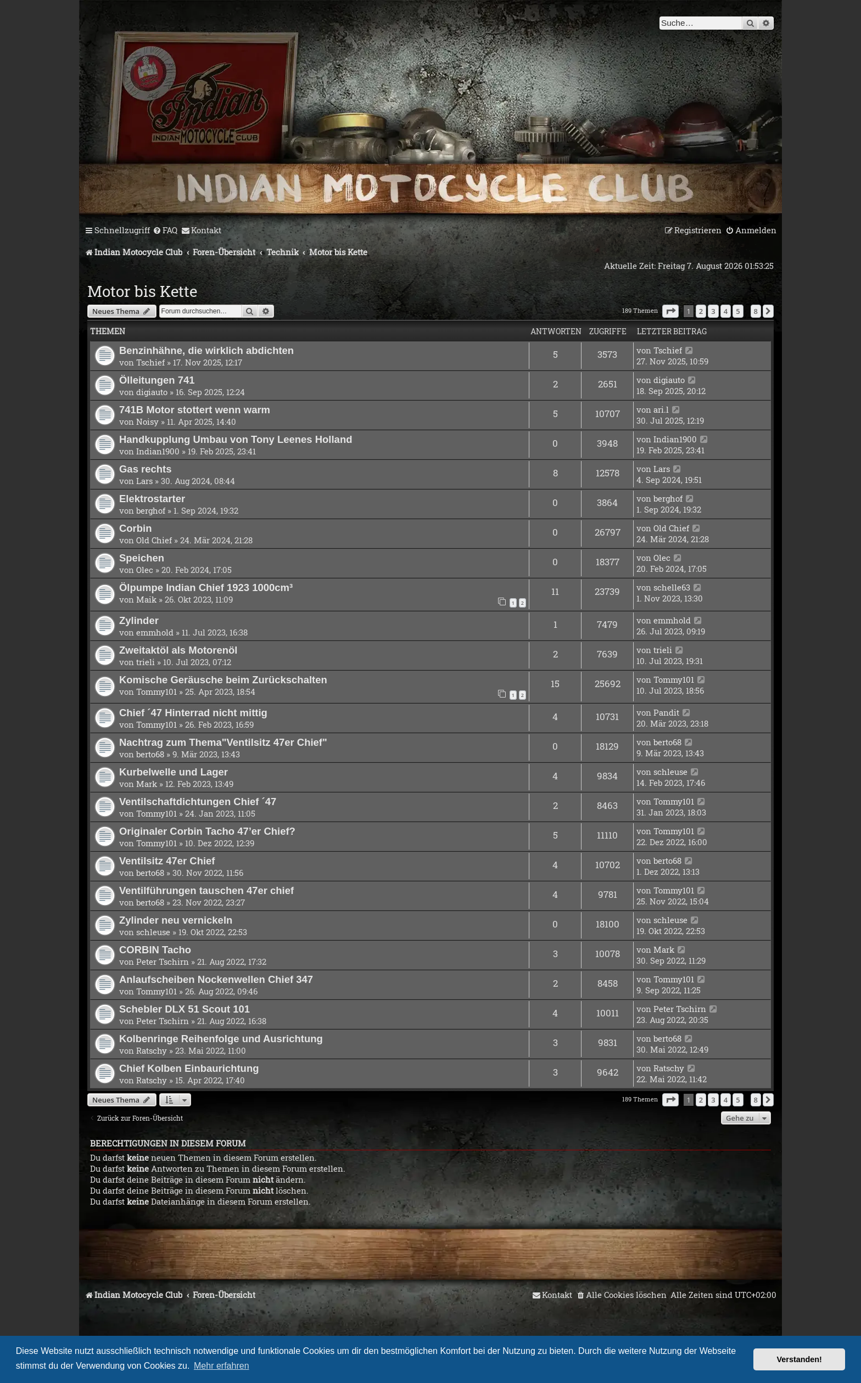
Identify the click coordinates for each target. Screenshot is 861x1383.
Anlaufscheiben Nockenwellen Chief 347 (216, 979)
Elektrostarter (152, 498)
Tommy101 (156, 691)
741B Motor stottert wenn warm (194, 409)
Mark (146, 783)
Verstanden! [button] (799, 1359)
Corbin (135, 528)
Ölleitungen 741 (157, 380)
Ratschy (151, 1050)
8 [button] (756, 311)
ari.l (661, 409)
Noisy (147, 421)
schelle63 (671, 587)
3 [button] (713, 311)
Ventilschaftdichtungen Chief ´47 (197, 801)
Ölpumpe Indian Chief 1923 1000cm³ (206, 587)
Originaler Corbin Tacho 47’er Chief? (207, 831)
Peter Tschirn (162, 961)
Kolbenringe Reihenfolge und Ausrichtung (221, 1038)
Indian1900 (158, 451)
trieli (145, 661)
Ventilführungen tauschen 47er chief (206, 890)
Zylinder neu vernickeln (175, 920)
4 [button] (726, 311)
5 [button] (738, 311)
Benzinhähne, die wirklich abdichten (206, 350)
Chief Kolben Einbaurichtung (189, 1068)
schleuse (670, 771)
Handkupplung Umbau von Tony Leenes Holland (235, 439)
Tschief (150, 362)
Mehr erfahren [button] (221, 1365)
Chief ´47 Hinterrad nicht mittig (193, 712)
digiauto (151, 391)
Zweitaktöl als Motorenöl (178, 650)
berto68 (150, 754)
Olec (144, 569)
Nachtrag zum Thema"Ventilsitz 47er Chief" (223, 742)
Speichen (141, 558)
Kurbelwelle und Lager (173, 772)
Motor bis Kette (142, 291)
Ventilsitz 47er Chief (167, 861)
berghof (150, 510)
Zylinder (139, 620)
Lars (144, 480)
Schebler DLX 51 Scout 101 (184, 1009)
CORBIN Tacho (155, 949)
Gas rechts (145, 469)
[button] (670, 311)
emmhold (155, 632)
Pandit (666, 712)
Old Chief (154, 540)
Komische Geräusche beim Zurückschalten (223, 679)
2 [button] (701, 311)
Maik (146, 599)
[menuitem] (165, 230)
